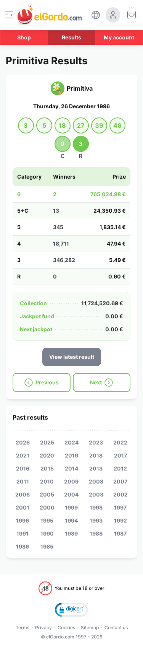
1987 (120, 533)
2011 (22, 481)
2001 (22, 507)
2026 (23, 442)
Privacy (43, 627)
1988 (96, 533)
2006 (22, 494)
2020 (47, 455)
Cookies (66, 627)
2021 (22, 455)
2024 (71, 442)
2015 (47, 468)
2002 (120, 494)
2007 (120, 481)
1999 (71, 507)
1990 (47, 533)
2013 (96, 468)
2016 (22, 468)
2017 (120, 455)
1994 (71, 520)
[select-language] (95, 15)
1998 (96, 507)
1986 (22, 546)
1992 (120, 520)
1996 (22, 520)
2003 (96, 494)
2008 (96, 481)
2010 (47, 481)
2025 (47, 442)
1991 (22, 533)
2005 (47, 494)
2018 (96, 455)
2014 (71, 468)
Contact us (116, 627)
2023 (96, 442)
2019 (71, 455)
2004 (71, 494)
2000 (47, 507)
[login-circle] (113, 15)
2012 (120, 468)
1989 (71, 533)
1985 (46, 546)
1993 (96, 520)
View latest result (71, 356)
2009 (71, 481)
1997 (120, 507)
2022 (120, 442)
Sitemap (90, 627)
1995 (46, 520)
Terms (22, 627)
